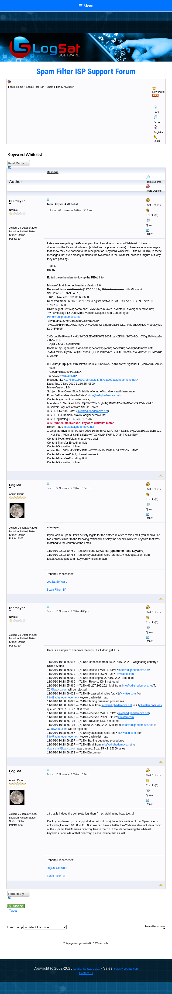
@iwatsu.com (67, 375)
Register (158, 132)
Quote (149, 225)
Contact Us (86, 973)
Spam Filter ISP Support (60, 86)
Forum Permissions (155, 927)
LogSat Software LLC (86, 968)
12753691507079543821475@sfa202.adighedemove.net (100, 379)
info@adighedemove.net (104, 395)
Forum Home (15, 86)
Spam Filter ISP (35, 86)
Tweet (13, 910)
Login (157, 140)
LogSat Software (57, 581)
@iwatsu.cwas (150, 705)
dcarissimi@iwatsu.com (61, 748)
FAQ (156, 112)
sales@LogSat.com (126, 968)
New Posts (158, 91)
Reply (149, 233)
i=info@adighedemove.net (63, 316)
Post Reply (15, 163)
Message (52, 172)
